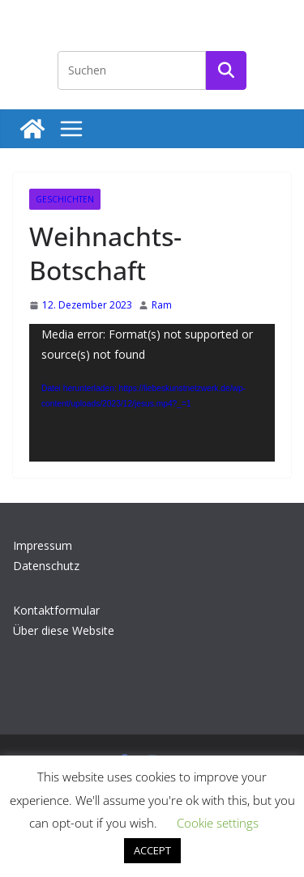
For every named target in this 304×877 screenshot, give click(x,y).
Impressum (42, 545)
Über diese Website (63, 630)
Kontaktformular (56, 610)
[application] (152, 393)
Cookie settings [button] (218, 823)
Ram (162, 305)
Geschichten (65, 199)
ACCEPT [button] (152, 850)
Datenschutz (46, 565)
